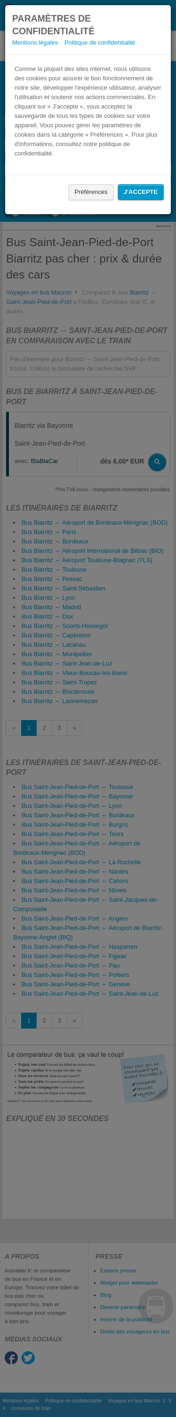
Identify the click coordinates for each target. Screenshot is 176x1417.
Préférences (91, 191)
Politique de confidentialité (99, 42)
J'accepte (141, 191)
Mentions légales (35, 42)
